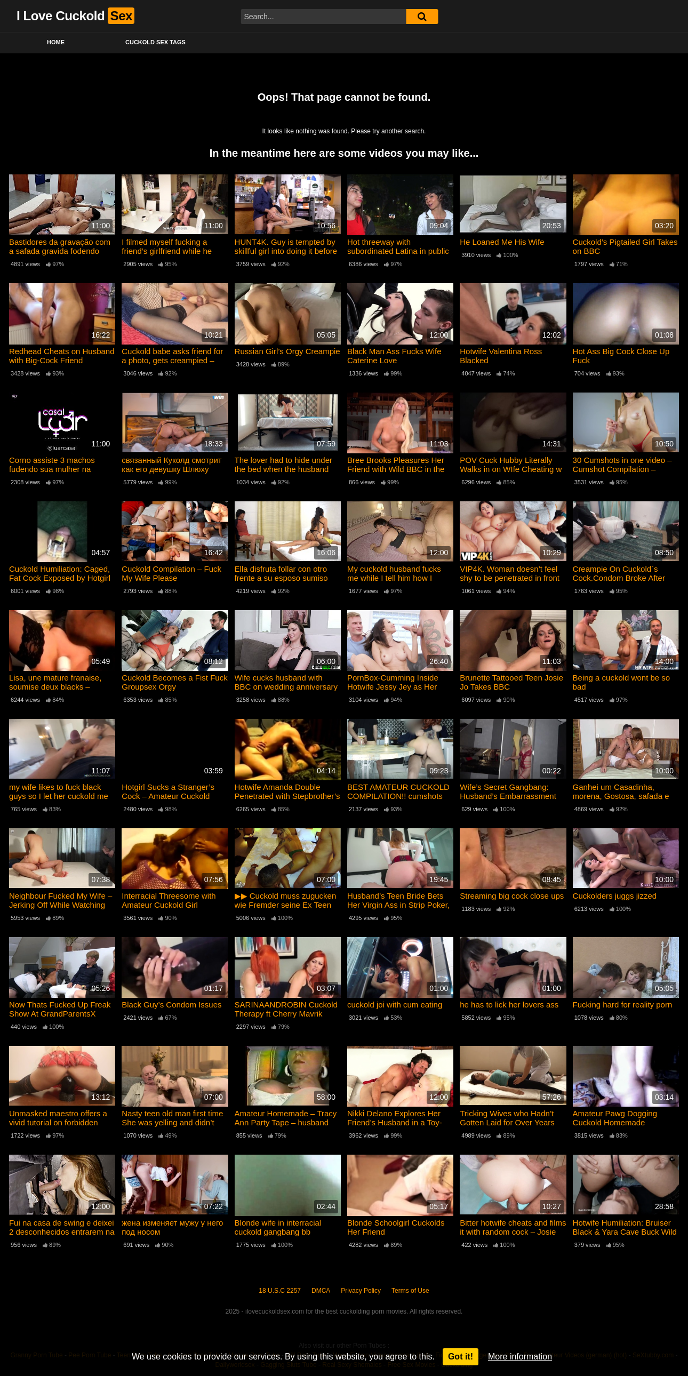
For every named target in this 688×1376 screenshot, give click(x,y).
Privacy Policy (361, 1290)
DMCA (320, 1290)
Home (56, 42)
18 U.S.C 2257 (280, 1290)
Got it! (460, 1356)
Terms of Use (410, 1290)
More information (520, 1356)
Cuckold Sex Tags (155, 42)
